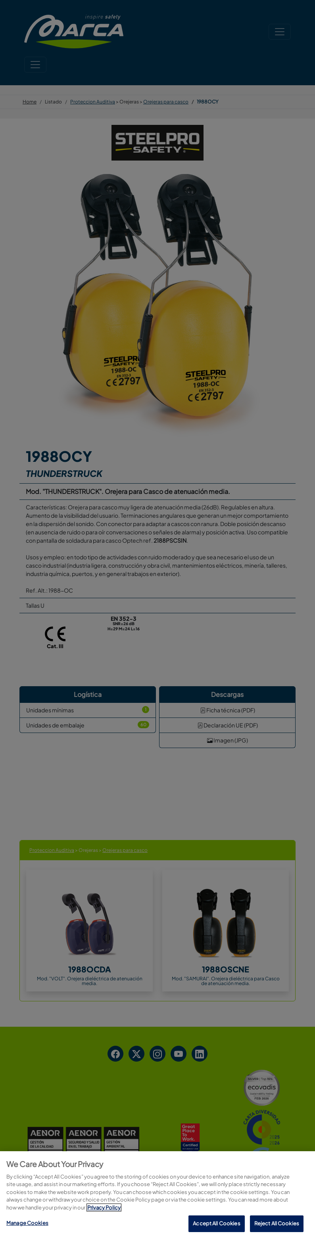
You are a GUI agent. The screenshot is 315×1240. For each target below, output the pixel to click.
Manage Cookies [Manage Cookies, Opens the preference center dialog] (27, 1223)
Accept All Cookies (216, 1223)
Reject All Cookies (276, 1223)
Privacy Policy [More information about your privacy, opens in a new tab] (104, 1207)
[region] (157, 1195)
